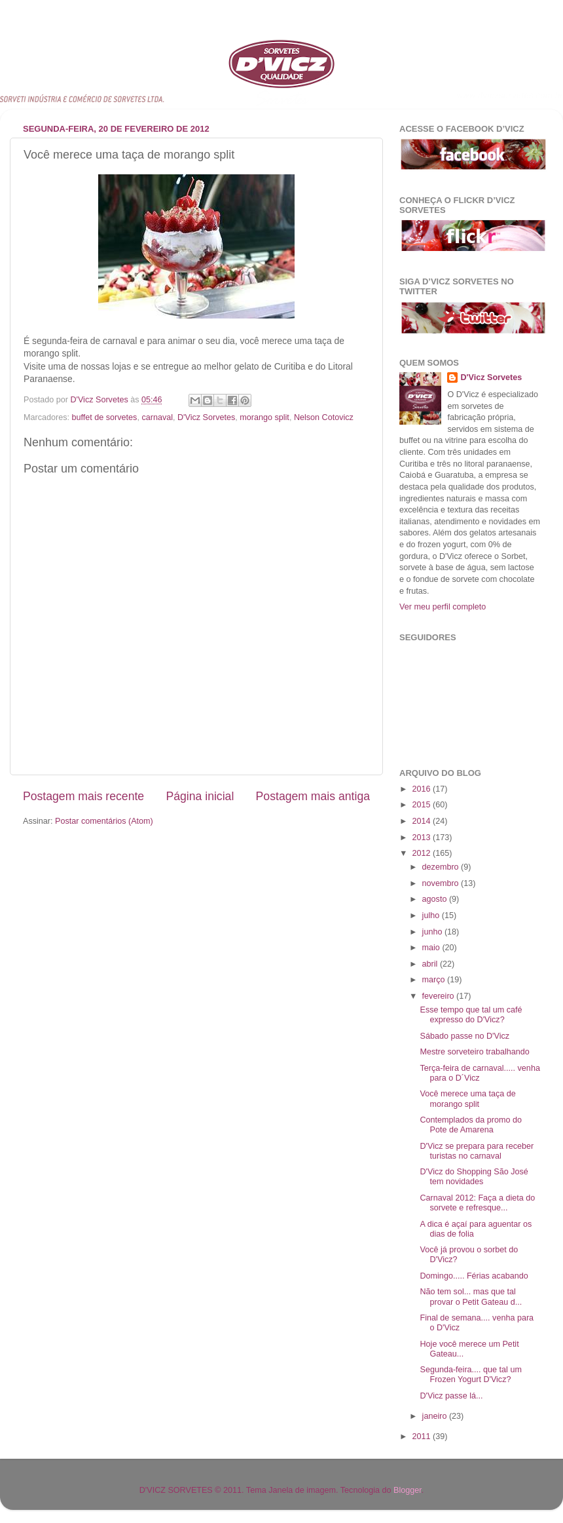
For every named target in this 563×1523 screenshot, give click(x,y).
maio (432, 947)
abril (431, 964)
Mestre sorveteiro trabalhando (474, 1051)
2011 (422, 1436)
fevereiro (439, 996)
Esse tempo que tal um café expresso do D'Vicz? (471, 1014)
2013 (422, 837)
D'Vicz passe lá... (451, 1395)
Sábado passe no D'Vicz (464, 1036)
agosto (435, 899)
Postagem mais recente (83, 796)
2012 (422, 853)
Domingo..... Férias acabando (474, 1276)
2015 (422, 804)
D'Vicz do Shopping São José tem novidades (474, 1176)
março (435, 979)
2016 (422, 789)
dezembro (442, 867)
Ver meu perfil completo (442, 606)
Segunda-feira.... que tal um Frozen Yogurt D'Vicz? (470, 1374)
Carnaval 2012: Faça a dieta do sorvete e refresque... (477, 1202)
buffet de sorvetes (104, 417)
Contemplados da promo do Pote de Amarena (470, 1124)
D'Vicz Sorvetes (206, 417)
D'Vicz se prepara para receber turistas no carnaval (477, 1151)
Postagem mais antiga (313, 796)
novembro (442, 883)
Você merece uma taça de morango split (467, 1098)
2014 (422, 821)
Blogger (407, 1490)
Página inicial (200, 796)
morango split (264, 417)
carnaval (157, 417)
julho (432, 915)
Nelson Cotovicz (324, 417)
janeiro (435, 1416)
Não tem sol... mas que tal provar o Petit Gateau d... (471, 1296)
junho (433, 931)
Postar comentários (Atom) (104, 821)
